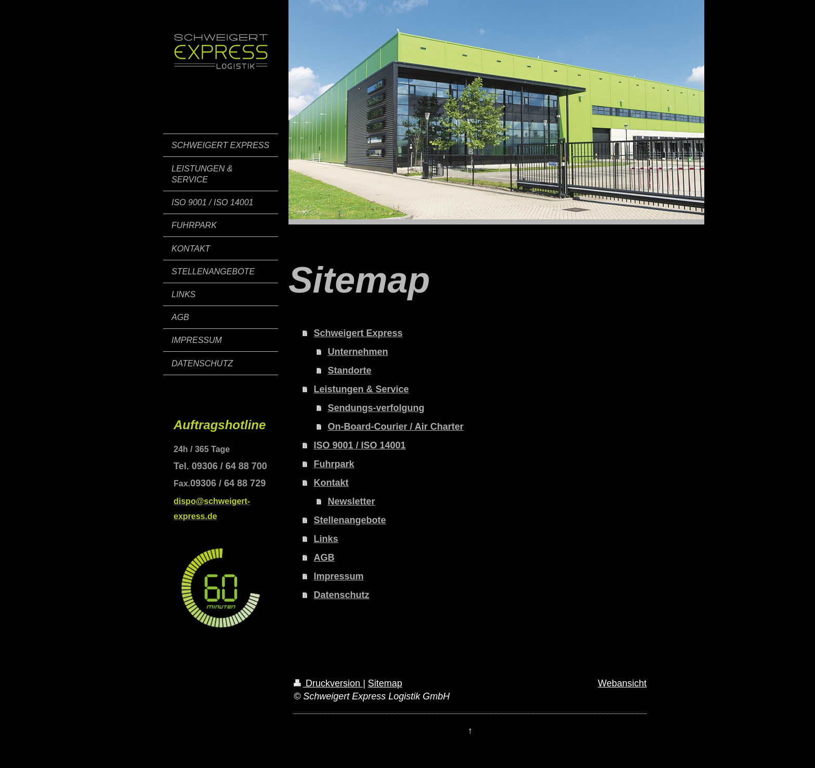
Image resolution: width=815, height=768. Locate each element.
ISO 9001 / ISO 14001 (360, 445)
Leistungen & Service (361, 389)
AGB (324, 557)
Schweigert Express (358, 333)
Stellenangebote (350, 520)
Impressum (339, 576)
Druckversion (328, 683)
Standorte (350, 370)
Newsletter (351, 501)
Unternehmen (358, 352)
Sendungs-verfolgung (376, 408)
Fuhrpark (334, 464)
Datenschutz (342, 595)
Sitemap (385, 683)
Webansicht (622, 683)
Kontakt (331, 483)
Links (326, 539)
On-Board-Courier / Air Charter (396, 426)
